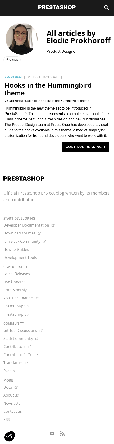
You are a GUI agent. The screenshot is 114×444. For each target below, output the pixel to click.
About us (11, 395)
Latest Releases (16, 273)
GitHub (12, 60)
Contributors (17, 346)
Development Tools (20, 257)
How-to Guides (16, 249)
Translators (16, 362)
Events (9, 370)
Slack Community (20, 338)
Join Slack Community (24, 241)
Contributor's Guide (20, 354)
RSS (6, 419)
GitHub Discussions (23, 330)
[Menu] (8, 7)
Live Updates (14, 281)
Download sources (22, 233)
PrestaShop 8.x (16, 314)
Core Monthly (15, 289)
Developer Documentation (29, 225)
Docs (10, 387)
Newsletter (12, 403)
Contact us (12, 411)
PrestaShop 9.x (16, 306)
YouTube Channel (21, 297)
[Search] (106, 8)
